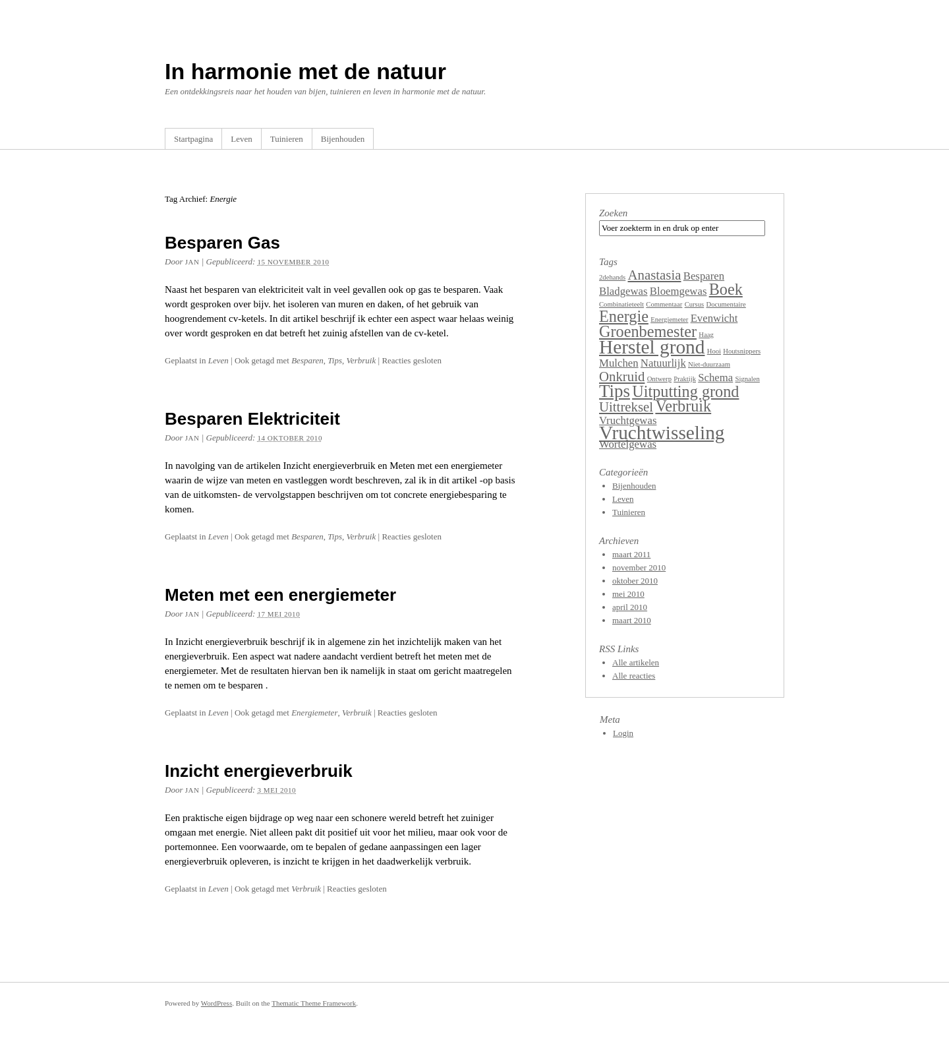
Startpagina (193, 139)
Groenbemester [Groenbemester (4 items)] (648, 331)
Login (623, 733)
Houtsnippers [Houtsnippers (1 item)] (742, 351)
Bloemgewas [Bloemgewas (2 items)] (678, 291)
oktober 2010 (635, 581)
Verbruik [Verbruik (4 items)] (683, 406)
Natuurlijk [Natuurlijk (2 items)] (663, 363)
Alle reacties (633, 676)
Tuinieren (286, 139)
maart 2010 (631, 620)
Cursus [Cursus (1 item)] (695, 304)
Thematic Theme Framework (314, 1003)
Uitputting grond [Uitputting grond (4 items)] (685, 391)
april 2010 (629, 607)
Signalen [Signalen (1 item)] (747, 378)
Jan (192, 262)
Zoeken (613, 213)
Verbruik (361, 360)
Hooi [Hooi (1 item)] (714, 351)
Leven (241, 139)
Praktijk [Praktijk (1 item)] (685, 378)
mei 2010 (628, 594)
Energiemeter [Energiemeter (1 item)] (669, 319)
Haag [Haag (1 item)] (706, 334)
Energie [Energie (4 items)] (623, 316)
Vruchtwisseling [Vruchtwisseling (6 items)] (661, 432)
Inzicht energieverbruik (259, 771)
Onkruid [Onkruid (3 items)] (622, 376)
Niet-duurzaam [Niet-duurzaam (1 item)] (709, 364)
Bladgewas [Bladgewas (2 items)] (623, 291)
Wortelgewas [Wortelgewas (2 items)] (627, 444)
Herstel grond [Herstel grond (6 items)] (652, 346)
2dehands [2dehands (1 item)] (612, 277)
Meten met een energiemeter (280, 595)
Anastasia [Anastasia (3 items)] (654, 275)
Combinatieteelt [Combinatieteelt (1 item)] (621, 304)
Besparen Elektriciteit (252, 419)
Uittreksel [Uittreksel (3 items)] (626, 407)
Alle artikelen (635, 662)
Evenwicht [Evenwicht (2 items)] (714, 318)
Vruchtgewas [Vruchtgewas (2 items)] (627, 420)
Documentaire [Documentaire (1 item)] (725, 304)
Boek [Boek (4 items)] (726, 289)
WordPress (216, 1003)
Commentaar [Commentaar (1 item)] (664, 304)
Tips (335, 360)
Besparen (307, 360)
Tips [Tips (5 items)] (614, 391)
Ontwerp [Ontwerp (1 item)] (659, 378)
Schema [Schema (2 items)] (715, 377)
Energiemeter (314, 712)
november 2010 (639, 567)
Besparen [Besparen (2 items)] (703, 276)
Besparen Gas (222, 243)
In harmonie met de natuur (305, 71)
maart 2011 (631, 554)
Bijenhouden (342, 139)
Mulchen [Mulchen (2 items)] (619, 363)
